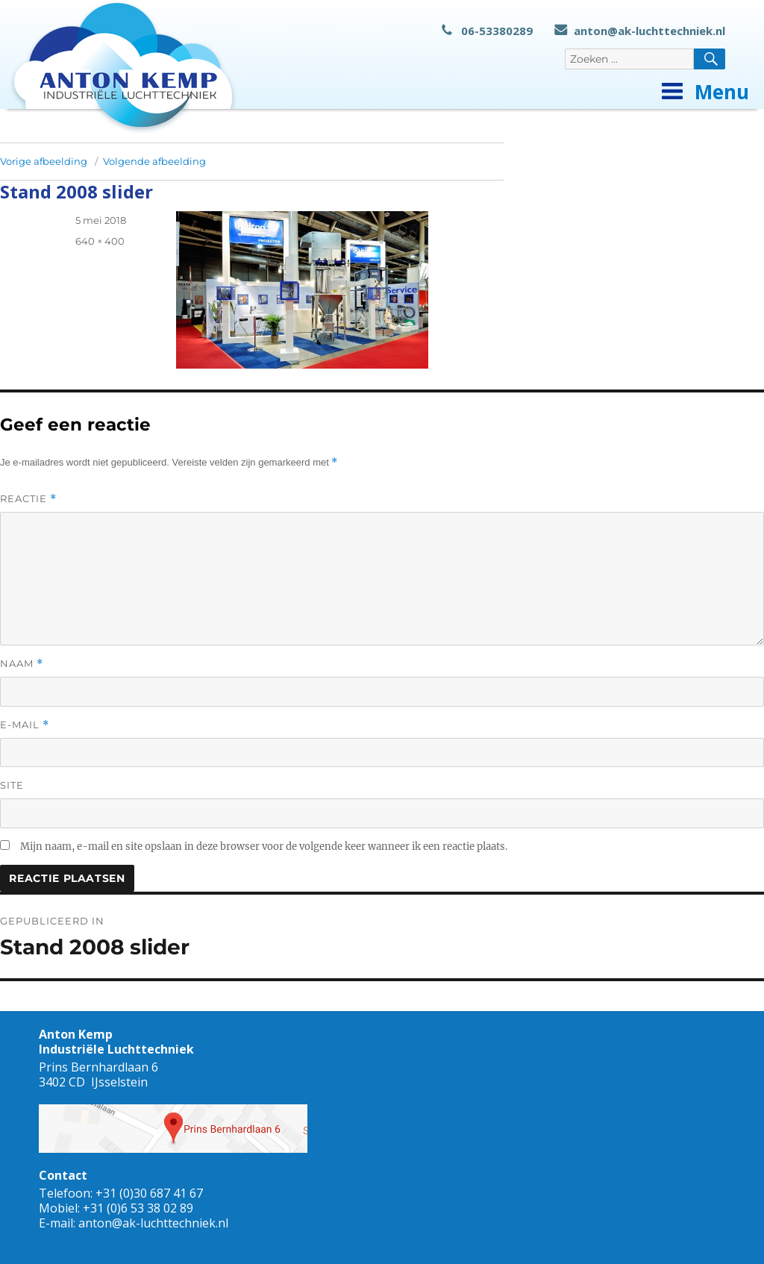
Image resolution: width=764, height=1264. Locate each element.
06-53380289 (487, 30)
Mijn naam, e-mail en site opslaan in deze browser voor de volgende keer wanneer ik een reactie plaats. (263, 846)
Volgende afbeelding (154, 161)
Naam (21, 663)
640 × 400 (100, 241)
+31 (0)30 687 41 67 (149, 1193)
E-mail (24, 725)
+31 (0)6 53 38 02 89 (138, 1208)
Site (12, 785)
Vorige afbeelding (43, 161)
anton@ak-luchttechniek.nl (639, 30)
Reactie (28, 498)
